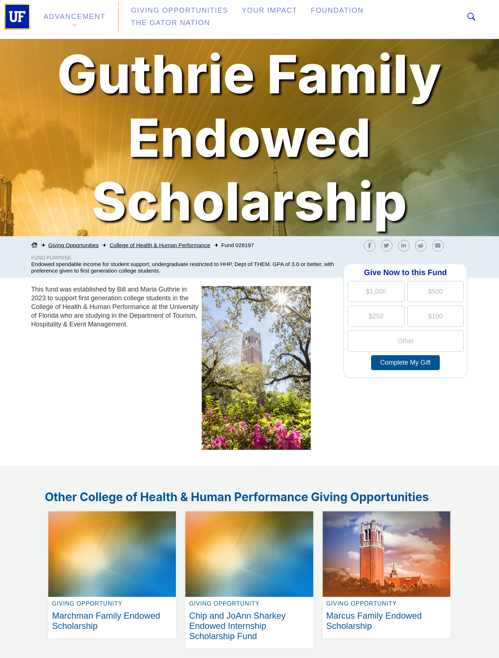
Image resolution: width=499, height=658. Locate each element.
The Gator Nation (368, 19)
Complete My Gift (405, 362)
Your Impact (242, 19)
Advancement (74, 19)
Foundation (300, 19)
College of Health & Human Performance (159, 245)
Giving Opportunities (165, 19)
